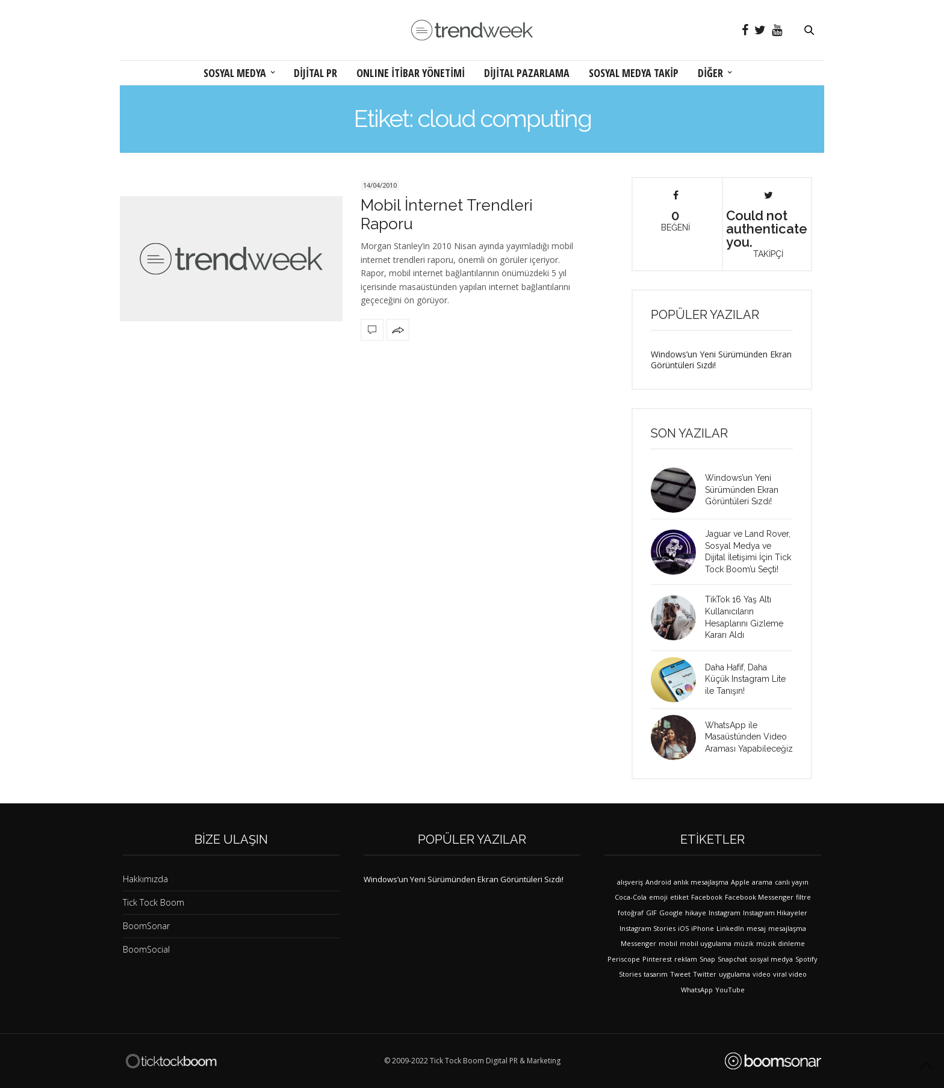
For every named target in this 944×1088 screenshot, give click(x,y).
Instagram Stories (647, 928)
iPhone (702, 928)
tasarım (656, 973)
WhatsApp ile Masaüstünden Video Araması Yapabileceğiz (749, 736)
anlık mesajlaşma (701, 881)
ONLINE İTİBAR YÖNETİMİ (410, 73)
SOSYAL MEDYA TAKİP (633, 73)
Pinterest (657, 958)
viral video (790, 973)
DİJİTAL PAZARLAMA (527, 73)
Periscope (623, 958)
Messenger (638, 943)
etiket (679, 896)
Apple (740, 881)
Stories (630, 973)
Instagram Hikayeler (775, 912)
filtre (803, 896)
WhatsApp (697, 989)
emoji (658, 896)
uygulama (734, 973)
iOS (683, 928)
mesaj (756, 928)
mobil (668, 943)
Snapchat (732, 958)
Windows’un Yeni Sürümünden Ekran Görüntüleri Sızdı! (721, 359)
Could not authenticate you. (766, 224)
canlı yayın (792, 881)
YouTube (730, 989)
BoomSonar (146, 926)
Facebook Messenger (759, 896)
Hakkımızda (145, 879)
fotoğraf (631, 912)
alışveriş (630, 881)
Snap (707, 958)
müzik (744, 943)
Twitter (704, 973)
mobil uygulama (705, 943)
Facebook (706, 896)
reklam (685, 958)
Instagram (725, 912)
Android (658, 881)
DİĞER (710, 73)
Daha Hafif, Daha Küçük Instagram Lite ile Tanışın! (745, 679)
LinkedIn (730, 928)
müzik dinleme (780, 943)
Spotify (806, 958)
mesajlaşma (787, 928)
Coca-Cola (631, 896)
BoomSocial (146, 949)
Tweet (680, 973)
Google (671, 912)
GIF (651, 912)
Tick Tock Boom (153, 902)
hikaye (695, 912)
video (762, 973)
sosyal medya (771, 958)
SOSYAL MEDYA (234, 73)
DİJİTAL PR (315, 73)
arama (762, 881)
